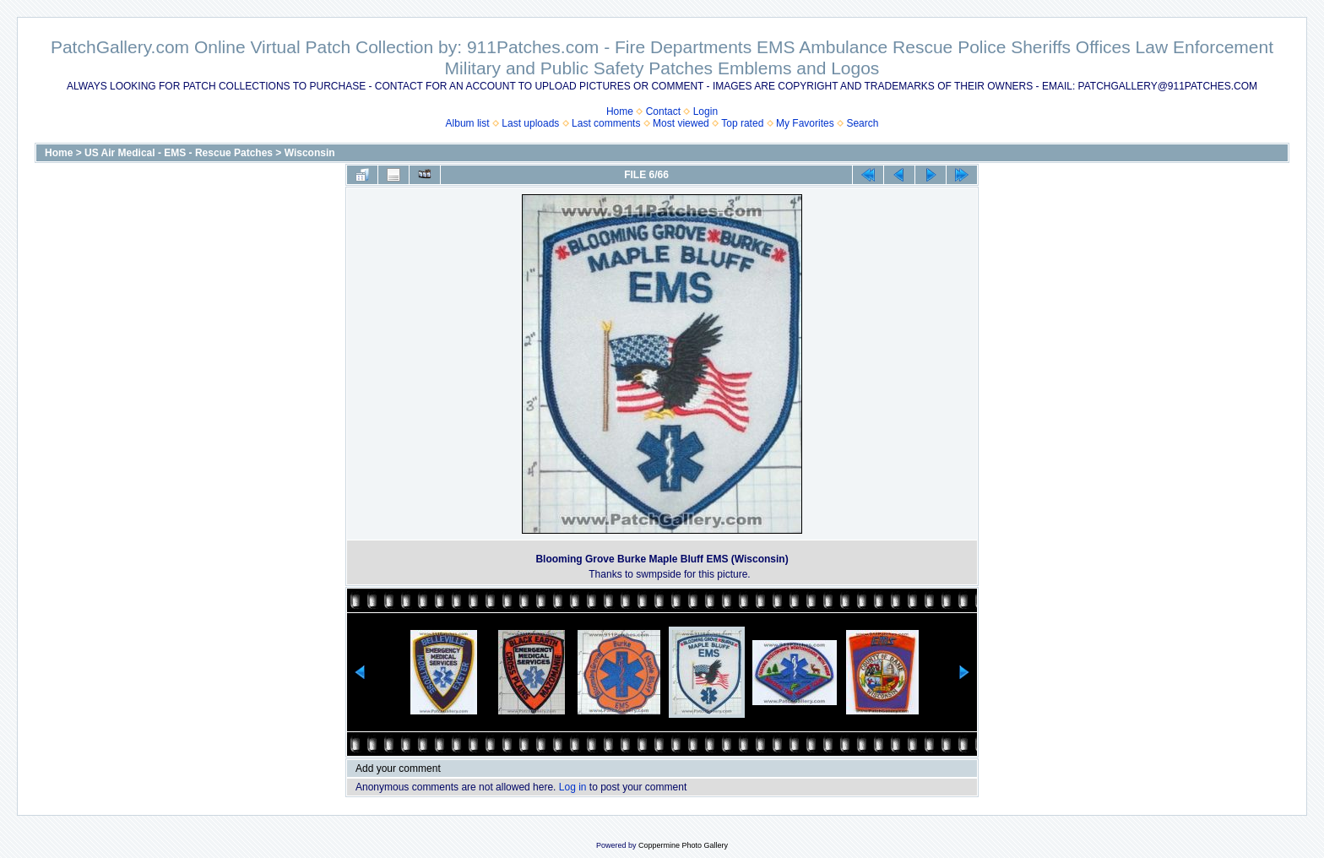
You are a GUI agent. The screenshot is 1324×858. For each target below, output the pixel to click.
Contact (663, 111)
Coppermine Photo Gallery (683, 845)
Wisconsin (310, 153)
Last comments (606, 123)
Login (705, 111)
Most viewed (681, 123)
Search (862, 123)
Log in (573, 787)
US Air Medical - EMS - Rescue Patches (178, 153)
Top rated (742, 123)
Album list (468, 123)
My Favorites (805, 123)
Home (619, 111)
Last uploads (530, 123)
